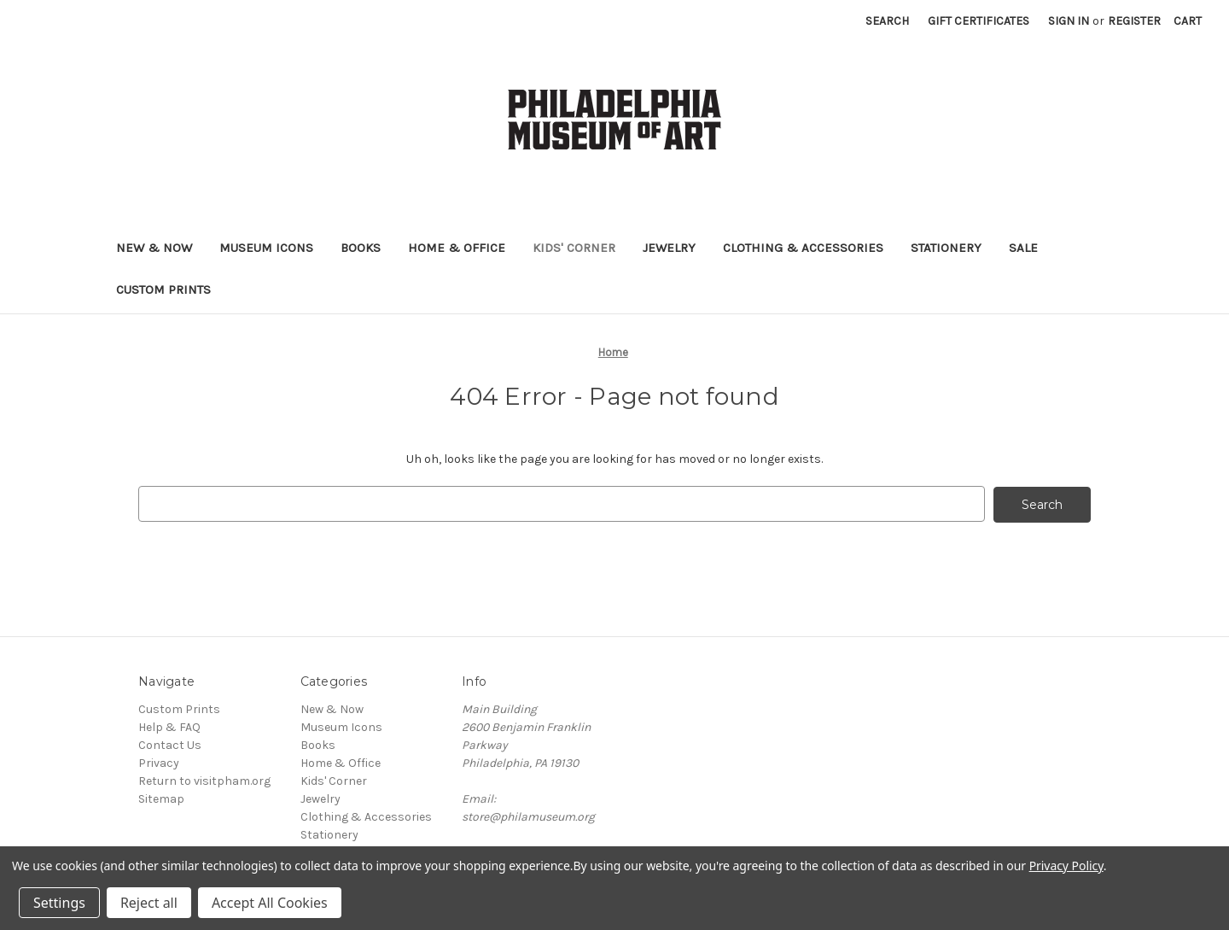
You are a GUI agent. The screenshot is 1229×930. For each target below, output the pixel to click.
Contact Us (169, 744)
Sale (1023, 247)
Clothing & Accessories (803, 247)
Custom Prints (163, 289)
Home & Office (456, 247)
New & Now (154, 247)
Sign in (1068, 21)
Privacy (158, 762)
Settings (59, 902)
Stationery (946, 247)
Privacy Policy (1066, 865)
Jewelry (669, 247)
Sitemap (161, 798)
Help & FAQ (169, 726)
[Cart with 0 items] (1187, 21)
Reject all (149, 902)
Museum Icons (266, 247)
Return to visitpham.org (204, 780)
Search (887, 21)
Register (1134, 21)
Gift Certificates (978, 21)
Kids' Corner (574, 247)
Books (361, 247)
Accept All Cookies (270, 902)
